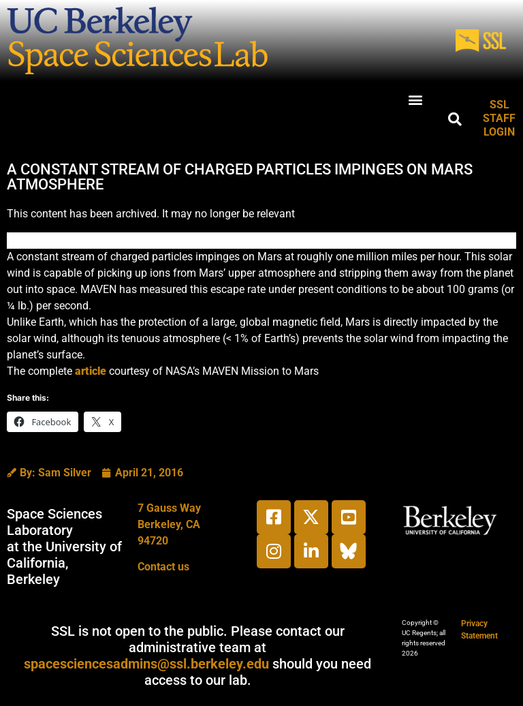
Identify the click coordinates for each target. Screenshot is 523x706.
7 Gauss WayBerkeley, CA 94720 (169, 524)
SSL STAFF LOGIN (499, 118)
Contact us (163, 566)
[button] (416, 99)
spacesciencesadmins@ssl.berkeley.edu (146, 664)
